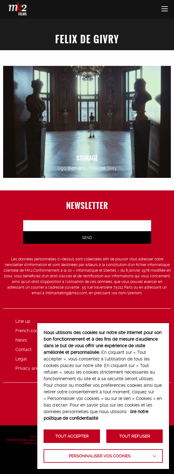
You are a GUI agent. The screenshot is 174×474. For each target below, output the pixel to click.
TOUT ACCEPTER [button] (72, 436)
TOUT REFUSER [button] (134, 436)
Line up (22, 321)
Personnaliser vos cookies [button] (99, 456)
